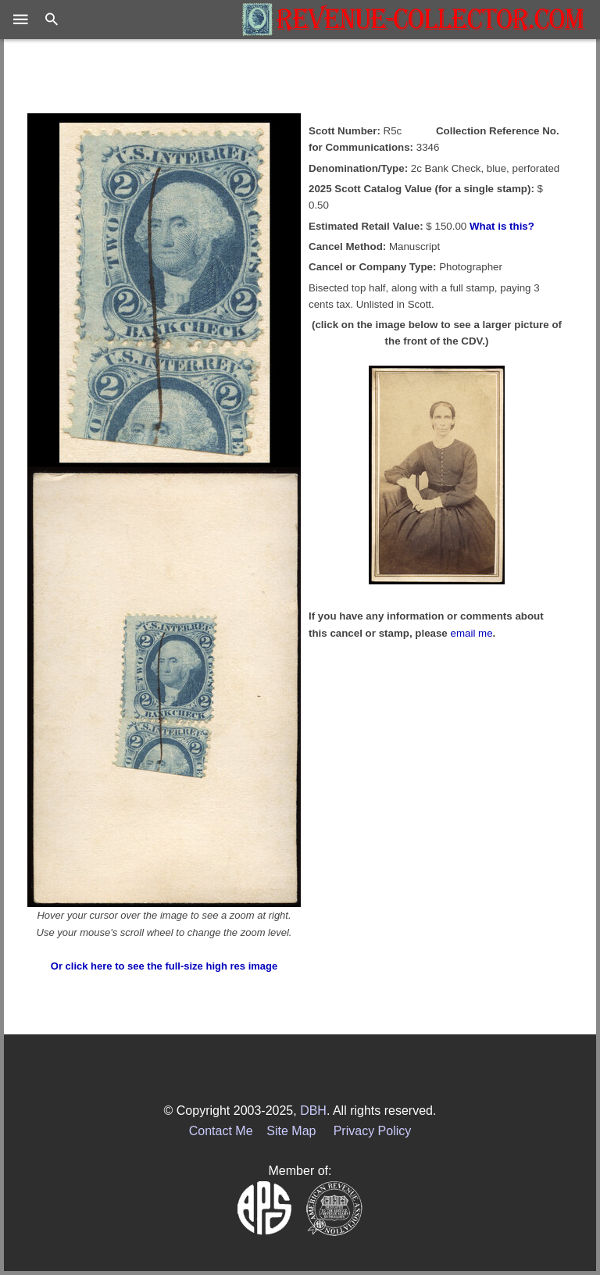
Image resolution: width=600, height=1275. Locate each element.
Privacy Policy (373, 1131)
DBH (313, 1110)
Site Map (291, 1131)
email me (472, 633)
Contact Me (221, 1131)
